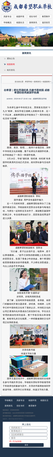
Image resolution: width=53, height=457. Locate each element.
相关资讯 (11, 70)
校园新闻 (11, 64)
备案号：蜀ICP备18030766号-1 (13, 419)
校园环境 (20, 16)
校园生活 (20, 22)
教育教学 (46, 16)
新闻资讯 (33, 22)
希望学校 (28, 82)
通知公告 (11, 58)
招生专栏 (33, 16)
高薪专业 (7, 16)
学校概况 (7, 22)
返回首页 (46, 22)
